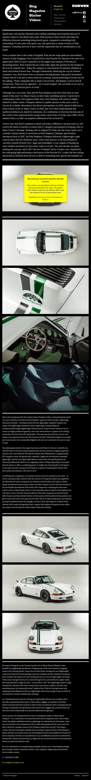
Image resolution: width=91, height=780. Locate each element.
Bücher (35, 15)
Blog (33, 6)
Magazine (37, 10)
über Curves (60, 14)
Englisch (58, 9)
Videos (35, 19)
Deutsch (58, 6)
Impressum (59, 17)
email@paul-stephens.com (14, 763)
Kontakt (58, 23)
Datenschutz (60, 20)
